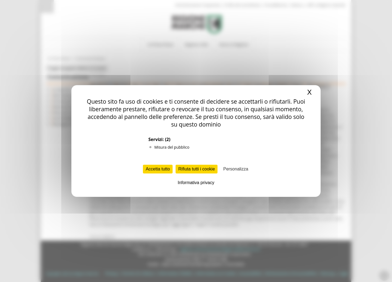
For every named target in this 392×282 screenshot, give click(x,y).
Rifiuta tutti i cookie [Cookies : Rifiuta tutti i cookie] (196, 169)
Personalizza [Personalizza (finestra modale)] (235, 169)
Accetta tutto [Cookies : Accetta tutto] (158, 169)
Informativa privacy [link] (196, 182)
